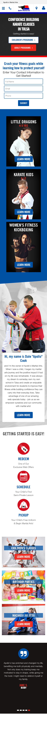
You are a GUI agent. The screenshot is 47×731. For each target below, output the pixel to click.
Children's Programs (23, 39)
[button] (24, 8)
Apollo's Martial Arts (10, 2)
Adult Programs (23, 47)
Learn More (23, 159)
